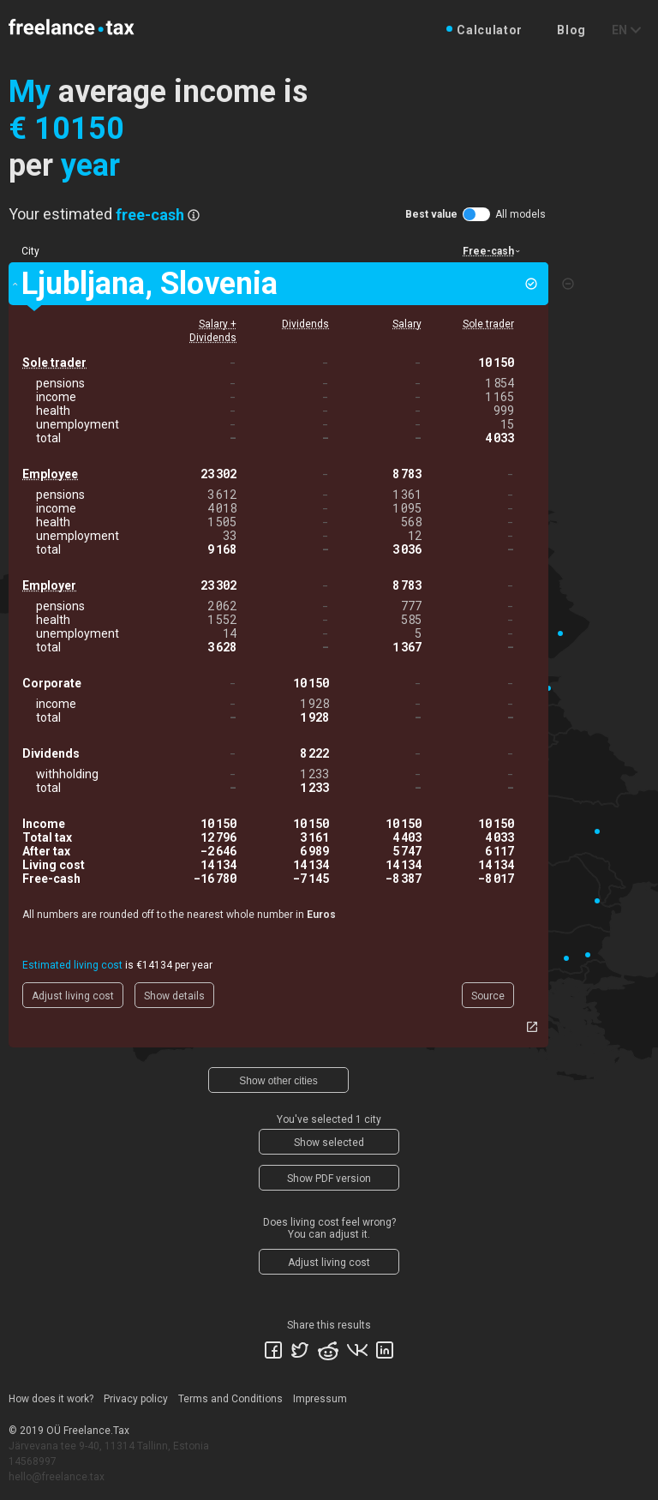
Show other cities (278, 1081)
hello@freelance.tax (57, 1477)
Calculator (490, 30)
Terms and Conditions (230, 1399)
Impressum (320, 1399)
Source (488, 996)
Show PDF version (329, 1179)
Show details (174, 996)
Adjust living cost (73, 996)
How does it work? (51, 1399)
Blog (571, 30)
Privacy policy (136, 1399)
